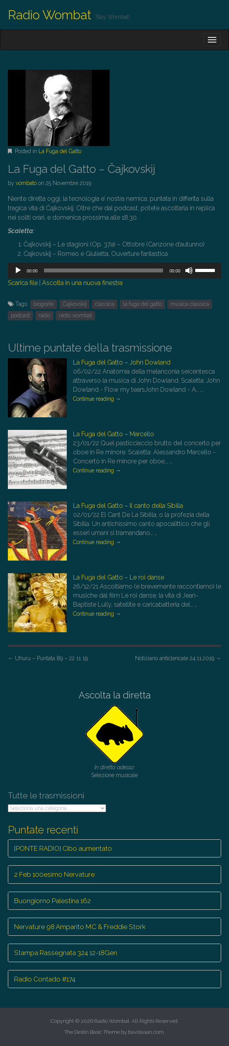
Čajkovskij (74, 304)
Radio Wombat (50, 14)
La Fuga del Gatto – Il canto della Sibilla (128, 505)
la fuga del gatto (142, 304)
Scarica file (23, 283)
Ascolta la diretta (115, 695)
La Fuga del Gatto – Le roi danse (118, 577)
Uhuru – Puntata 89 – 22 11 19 (48, 658)
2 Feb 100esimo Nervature (54, 874)
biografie (43, 304)
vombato (26, 183)
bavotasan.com (146, 1032)
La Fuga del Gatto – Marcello (113, 434)
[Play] (18, 270)
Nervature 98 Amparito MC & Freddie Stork (80, 927)
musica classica (189, 304)
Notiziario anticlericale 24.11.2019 (178, 658)
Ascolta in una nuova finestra (82, 283)
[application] (114, 270)
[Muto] (189, 270)
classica (104, 304)
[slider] (103, 270)
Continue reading (97, 399)
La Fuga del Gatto (59, 151)
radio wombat (75, 315)
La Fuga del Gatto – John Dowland (121, 362)
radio (44, 315)
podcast (20, 315)
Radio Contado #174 (44, 979)
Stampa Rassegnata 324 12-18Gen (65, 953)
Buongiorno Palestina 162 (52, 901)
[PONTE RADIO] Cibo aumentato (63, 848)
